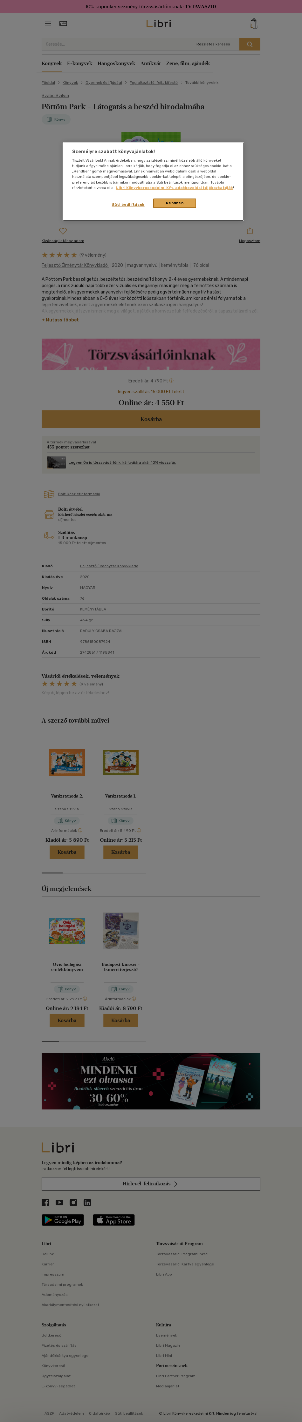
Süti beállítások (128, 204)
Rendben (175, 203)
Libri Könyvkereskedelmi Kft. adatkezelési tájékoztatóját (174, 187)
